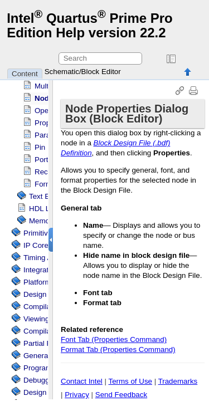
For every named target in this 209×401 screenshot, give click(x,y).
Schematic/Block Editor (83, 71)
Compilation (42, 331)
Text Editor (46, 196)
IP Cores (37, 245)
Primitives (39, 233)
